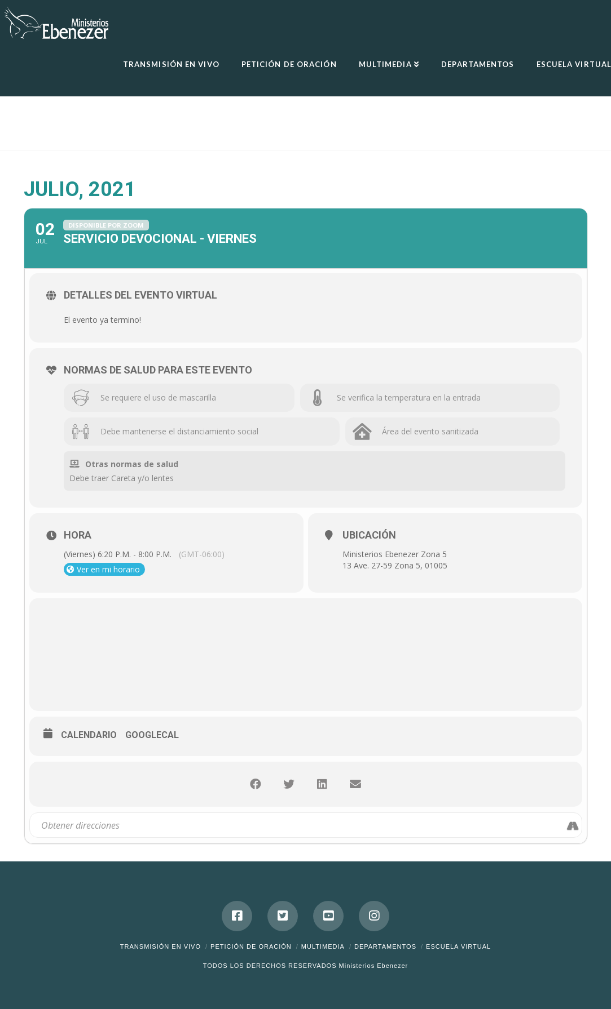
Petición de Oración (251, 946)
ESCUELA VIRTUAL (458, 946)
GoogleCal (152, 735)
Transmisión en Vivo (160, 946)
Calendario (89, 735)
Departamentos (385, 946)
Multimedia (323, 946)
